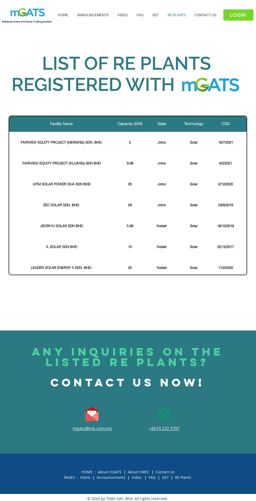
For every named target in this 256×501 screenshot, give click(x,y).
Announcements (111, 477)
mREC (144, 471)
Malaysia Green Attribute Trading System (27, 21)
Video (136, 477)
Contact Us (165, 471)
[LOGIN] (238, 15)
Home (85, 477)
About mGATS (109, 471)
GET (165, 477)
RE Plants (183, 477)
